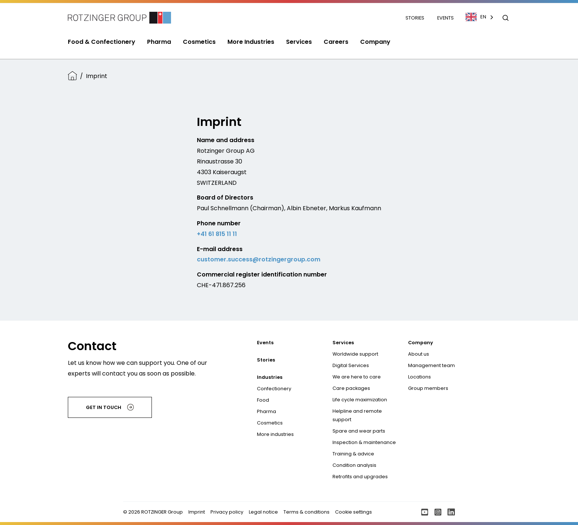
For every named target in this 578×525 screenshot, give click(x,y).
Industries (269, 377)
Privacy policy (226, 512)
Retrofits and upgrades (360, 476)
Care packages (351, 388)
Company (420, 342)
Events (445, 18)
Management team (431, 365)
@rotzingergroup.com (286, 259)
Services (343, 342)
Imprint (196, 512)
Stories (415, 18)
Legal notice (263, 512)
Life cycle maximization (359, 400)
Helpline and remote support (357, 415)
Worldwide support (355, 354)
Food (263, 400)
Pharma (266, 411)
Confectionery (274, 388)
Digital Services (350, 365)
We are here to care (356, 377)
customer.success (225, 259)
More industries (275, 434)
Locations (419, 377)
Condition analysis (354, 465)
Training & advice (353, 454)
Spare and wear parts (358, 431)
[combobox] (483, 17)
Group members (428, 388)
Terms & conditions (306, 512)
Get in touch (110, 407)
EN (476, 17)
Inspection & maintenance (364, 442)
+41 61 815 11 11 (217, 234)
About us (418, 354)
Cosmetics (270, 423)
